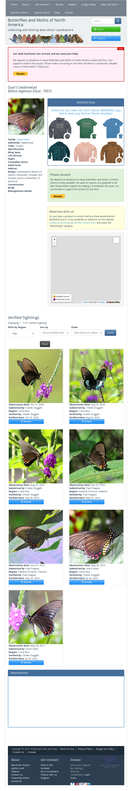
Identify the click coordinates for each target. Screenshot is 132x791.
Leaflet (85, 302)
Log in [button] (99, 29)
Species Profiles (20, 12)
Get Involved (43, 4)
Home (14, 4)
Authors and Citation (17, 770)
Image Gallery (88, 4)
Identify (59, 4)
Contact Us (18, 752)
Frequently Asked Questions (20, 779)
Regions (72, 4)
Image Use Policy (105, 748)
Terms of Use (67, 748)
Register (45, 777)
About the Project (20, 765)
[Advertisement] (66, 701)
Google (102, 302)
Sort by (44, 327)
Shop (57, 12)
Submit (110, 332)
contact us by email (59, 222)
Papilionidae (23, 139)
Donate (69, 12)
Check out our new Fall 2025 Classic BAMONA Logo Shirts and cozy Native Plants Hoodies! (86, 111)
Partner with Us (49, 774)
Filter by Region (17, 327)
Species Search (42, 12)
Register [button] (100, 38)
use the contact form (85, 222)
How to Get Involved (47, 766)
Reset (45, 343)
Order (74, 327)
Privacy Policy (85, 748)
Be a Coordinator (50, 771)
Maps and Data (110, 4)
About (26, 4)
